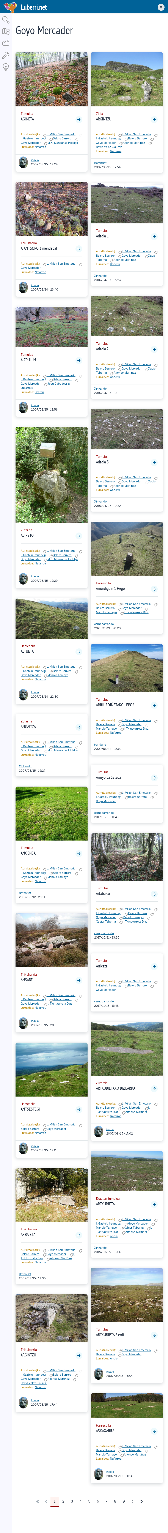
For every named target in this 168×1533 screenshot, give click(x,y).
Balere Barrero (62, 138)
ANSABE (27, 980)
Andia (114, 1236)
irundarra (100, 744)
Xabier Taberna (106, 921)
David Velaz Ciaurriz (34, 1383)
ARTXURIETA (105, 1204)
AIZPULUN (28, 360)
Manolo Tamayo (57, 675)
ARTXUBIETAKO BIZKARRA (115, 1088)
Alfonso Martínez (61, 1258)
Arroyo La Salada (108, 777)
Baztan (39, 392)
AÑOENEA (28, 853)
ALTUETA (27, 651)
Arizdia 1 (102, 236)
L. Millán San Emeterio (61, 134)
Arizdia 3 (102, 462)
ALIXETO (27, 535)
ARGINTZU (28, 1355)
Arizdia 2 (102, 349)
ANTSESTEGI (30, 1109)
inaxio (35, 160)
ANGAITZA (28, 726)
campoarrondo (104, 624)
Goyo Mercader (31, 143)
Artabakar (103, 893)
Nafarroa (40, 147)
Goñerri (115, 264)
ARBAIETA (28, 1234)
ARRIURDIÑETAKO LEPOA (115, 705)
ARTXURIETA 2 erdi (110, 1334)
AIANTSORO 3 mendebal (39, 248)
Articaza (102, 966)
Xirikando (25, 766)
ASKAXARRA (105, 1430)
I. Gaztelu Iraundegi (33, 138)
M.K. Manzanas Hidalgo (62, 143)
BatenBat (25, 893)
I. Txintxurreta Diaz (59, 1003)
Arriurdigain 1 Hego (110, 588)
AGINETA (27, 119)
